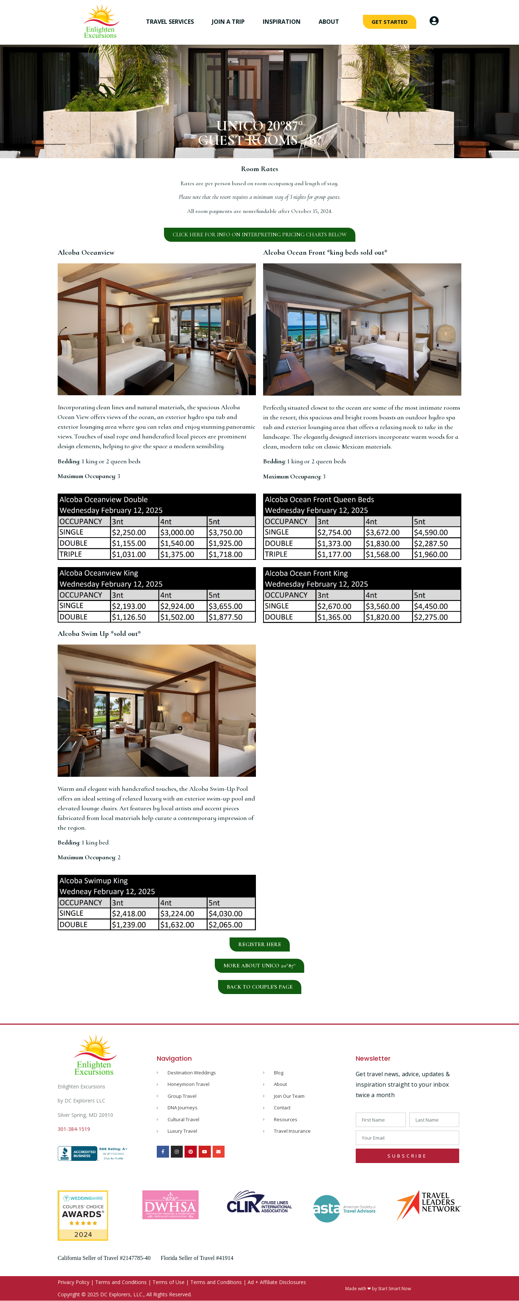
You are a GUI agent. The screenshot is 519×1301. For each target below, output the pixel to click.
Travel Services (172, 22)
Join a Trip (230, 22)
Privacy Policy (73, 1282)
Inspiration (283, 22)
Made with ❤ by (361, 1289)
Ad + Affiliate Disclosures (277, 1282)
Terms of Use (168, 1282)
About (331, 22)
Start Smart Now (394, 1289)
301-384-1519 (74, 1129)
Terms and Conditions (121, 1282)
